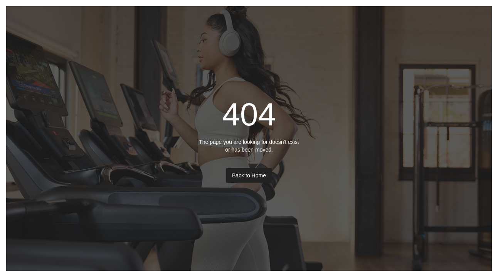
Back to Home (249, 175)
